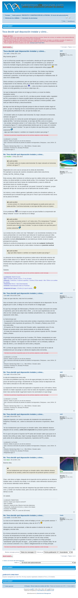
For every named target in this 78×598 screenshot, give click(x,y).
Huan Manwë (40, 590)
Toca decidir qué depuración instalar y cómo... (25, 31)
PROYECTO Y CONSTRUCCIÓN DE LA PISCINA (36, 15)
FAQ (64, 21)
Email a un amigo (69, 18)
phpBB (32, 589)
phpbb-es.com (50, 590)
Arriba (74, 151)
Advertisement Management (44, 593)
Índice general (16, 15)
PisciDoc (9, 156)
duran (8, 459)
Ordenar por (47, 552)
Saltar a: (16, 562)
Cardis (8, 517)
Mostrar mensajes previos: (20, 552)
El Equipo (27, 586)
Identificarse (71, 21)
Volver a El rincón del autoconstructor (14, 560)
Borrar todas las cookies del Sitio (40, 586)
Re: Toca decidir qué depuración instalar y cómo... (23, 154)
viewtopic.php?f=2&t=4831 (37, 42)
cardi (8, 53)
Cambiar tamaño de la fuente (73, 18)
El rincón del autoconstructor (59, 15)
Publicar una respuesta (7, 47)
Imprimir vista (66, 18)
